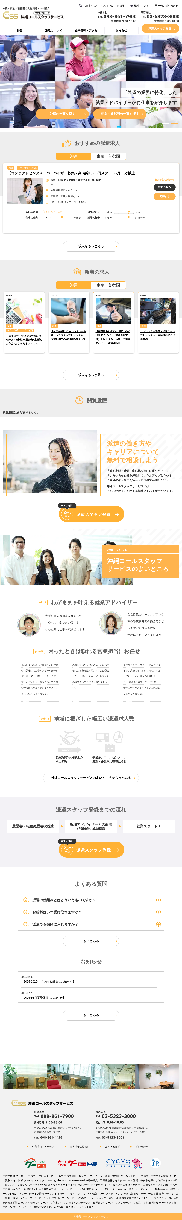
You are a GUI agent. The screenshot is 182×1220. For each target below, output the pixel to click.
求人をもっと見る (91, 246)
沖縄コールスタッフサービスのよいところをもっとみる (91, 778)
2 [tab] (174, 124)
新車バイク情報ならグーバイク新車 (38, 1202)
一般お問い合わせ (168, 5)
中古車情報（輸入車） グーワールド (84, 1176)
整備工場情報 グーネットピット (122, 1176)
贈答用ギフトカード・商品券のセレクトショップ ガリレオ (85, 1198)
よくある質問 (112, 1146)
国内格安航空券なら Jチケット (136, 1198)
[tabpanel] (91, 198)
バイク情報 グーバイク (23, 1180)
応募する (165, 196)
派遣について (53, 30)
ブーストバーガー (23, 1207)
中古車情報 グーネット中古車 (19, 1176)
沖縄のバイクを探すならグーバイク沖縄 (25, 1184)
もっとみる (91, 941)
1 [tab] (165, 124)
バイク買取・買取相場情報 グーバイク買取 (152, 1202)
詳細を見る (164, 187)
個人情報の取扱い (80, 1146)
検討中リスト (141, 5)
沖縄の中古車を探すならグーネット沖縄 (155, 1180)
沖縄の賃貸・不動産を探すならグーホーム (109, 1180)
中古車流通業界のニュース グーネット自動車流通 (66, 1189)
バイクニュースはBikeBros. (52, 1180)
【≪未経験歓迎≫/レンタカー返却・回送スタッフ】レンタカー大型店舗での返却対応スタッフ (68, 335)
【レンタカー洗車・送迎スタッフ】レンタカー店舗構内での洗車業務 (157, 335)
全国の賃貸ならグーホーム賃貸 (141, 1193)
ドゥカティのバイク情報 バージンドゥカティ (42, 1193)
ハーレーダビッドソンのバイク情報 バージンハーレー (125, 1189)
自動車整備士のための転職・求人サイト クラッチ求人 (64, 1207)
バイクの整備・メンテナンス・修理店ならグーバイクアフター (93, 1202)
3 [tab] (170, 128)
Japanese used (76, 1180)
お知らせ (121, 30)
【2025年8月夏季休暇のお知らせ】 (43, 997)
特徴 (19, 30)
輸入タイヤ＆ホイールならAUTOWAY (69, 1184)
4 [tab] (104, 237)
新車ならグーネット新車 (50, 1176)
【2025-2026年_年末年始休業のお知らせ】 (48, 981)
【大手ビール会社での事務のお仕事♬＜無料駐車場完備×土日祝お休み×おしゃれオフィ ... (78, 173)
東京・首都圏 (117, 5)
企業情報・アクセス (87, 30)
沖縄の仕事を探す (62, 114)
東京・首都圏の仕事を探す (120, 114)
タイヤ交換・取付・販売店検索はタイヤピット (116, 1184)
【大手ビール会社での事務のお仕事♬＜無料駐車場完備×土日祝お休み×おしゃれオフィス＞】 (24, 339)
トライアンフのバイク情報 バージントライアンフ (95, 1193)
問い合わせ (142, 1146)
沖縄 (103, 5)
